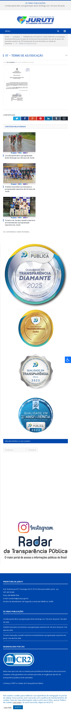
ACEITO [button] (18, 707)
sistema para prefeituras (33, 678)
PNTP (14, 690)
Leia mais (17, 702)
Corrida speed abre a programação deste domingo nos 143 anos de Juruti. (35, 6)
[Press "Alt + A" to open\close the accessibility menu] (68, 360)
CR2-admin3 (10, 69)
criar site (18, 678)
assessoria (61, 678)
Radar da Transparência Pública (31, 690)
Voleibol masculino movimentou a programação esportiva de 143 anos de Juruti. (20, 195)
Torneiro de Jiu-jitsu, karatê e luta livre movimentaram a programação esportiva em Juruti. (20, 229)
